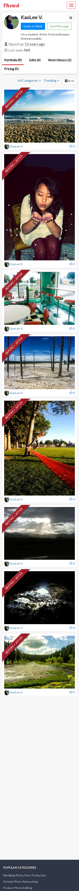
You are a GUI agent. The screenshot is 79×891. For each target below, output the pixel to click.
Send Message (59, 26)
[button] (69, 80)
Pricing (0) (11, 69)
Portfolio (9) (13, 60)
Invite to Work (32, 26)
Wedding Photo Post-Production (24, 875)
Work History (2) (59, 60)
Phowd (11, 5)
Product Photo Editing (17, 888)
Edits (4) (35, 60)
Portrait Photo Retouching (20, 881)
